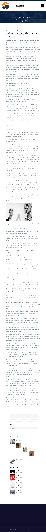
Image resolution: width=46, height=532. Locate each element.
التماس (28, 18)
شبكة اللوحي (19, 470)
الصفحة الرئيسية (19, 18)
